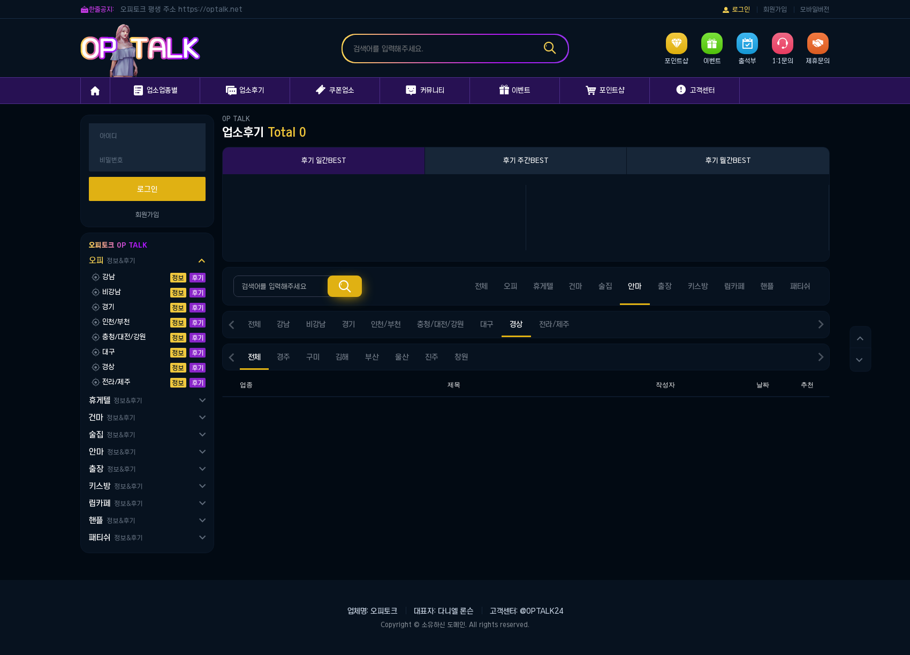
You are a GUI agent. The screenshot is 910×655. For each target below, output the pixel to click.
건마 (112, 417)
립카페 (115, 503)
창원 (461, 357)
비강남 (316, 324)
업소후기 (245, 90)
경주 (283, 357)
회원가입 (775, 9)
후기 (197, 277)
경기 (348, 324)
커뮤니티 (425, 90)
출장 (112, 469)
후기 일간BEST (323, 160)
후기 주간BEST (526, 160)
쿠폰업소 (335, 90)
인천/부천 (386, 324)
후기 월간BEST (728, 160)
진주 (431, 357)
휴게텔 (115, 400)
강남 (283, 324)
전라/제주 (554, 324)
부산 (372, 357)
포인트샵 (605, 90)
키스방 (115, 486)
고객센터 (694, 90)
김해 (342, 357)
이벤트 (514, 90)
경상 (516, 324)
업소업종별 (155, 90)
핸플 (112, 520)
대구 (487, 324)
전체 (481, 286)
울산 (402, 357)
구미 (313, 357)
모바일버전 (815, 9)
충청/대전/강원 (440, 324)
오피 (112, 260)
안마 (112, 452)
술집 (112, 434)
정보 (178, 277)
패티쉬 (115, 537)
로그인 (736, 9)
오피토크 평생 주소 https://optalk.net (181, 9)
